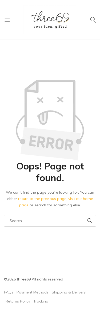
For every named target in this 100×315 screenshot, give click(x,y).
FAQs (8, 292)
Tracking (40, 301)
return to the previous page (42, 198)
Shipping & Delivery (69, 292)
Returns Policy (18, 301)
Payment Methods (33, 292)
